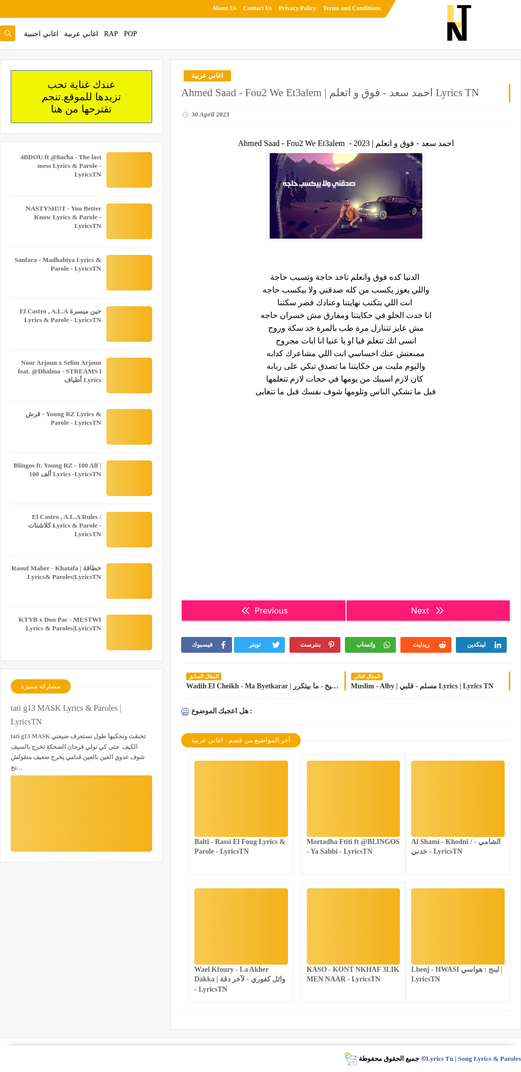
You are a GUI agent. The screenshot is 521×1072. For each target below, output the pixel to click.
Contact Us (257, 8)
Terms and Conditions (352, 8)
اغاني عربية (81, 34)
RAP (111, 34)
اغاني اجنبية (41, 34)
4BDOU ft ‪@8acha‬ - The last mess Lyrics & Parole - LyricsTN (60, 165)
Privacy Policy (297, 8)
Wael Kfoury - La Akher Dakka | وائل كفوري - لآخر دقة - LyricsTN (239, 979)
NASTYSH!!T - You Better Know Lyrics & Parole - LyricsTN (63, 217)
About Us (224, 8)
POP (130, 34)
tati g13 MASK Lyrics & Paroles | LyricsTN (66, 715)
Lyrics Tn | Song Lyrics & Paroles (473, 1058)
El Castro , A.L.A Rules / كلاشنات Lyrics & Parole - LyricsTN (64, 525)
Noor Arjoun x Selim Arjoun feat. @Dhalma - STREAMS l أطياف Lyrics (59, 371)
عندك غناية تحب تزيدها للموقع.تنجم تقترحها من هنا (81, 96)
